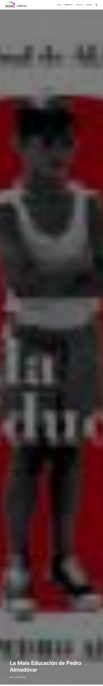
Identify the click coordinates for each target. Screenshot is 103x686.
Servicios (79, 5)
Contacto (89, 5)
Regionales (68, 5)
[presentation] (62, 5)
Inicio (59, 5)
